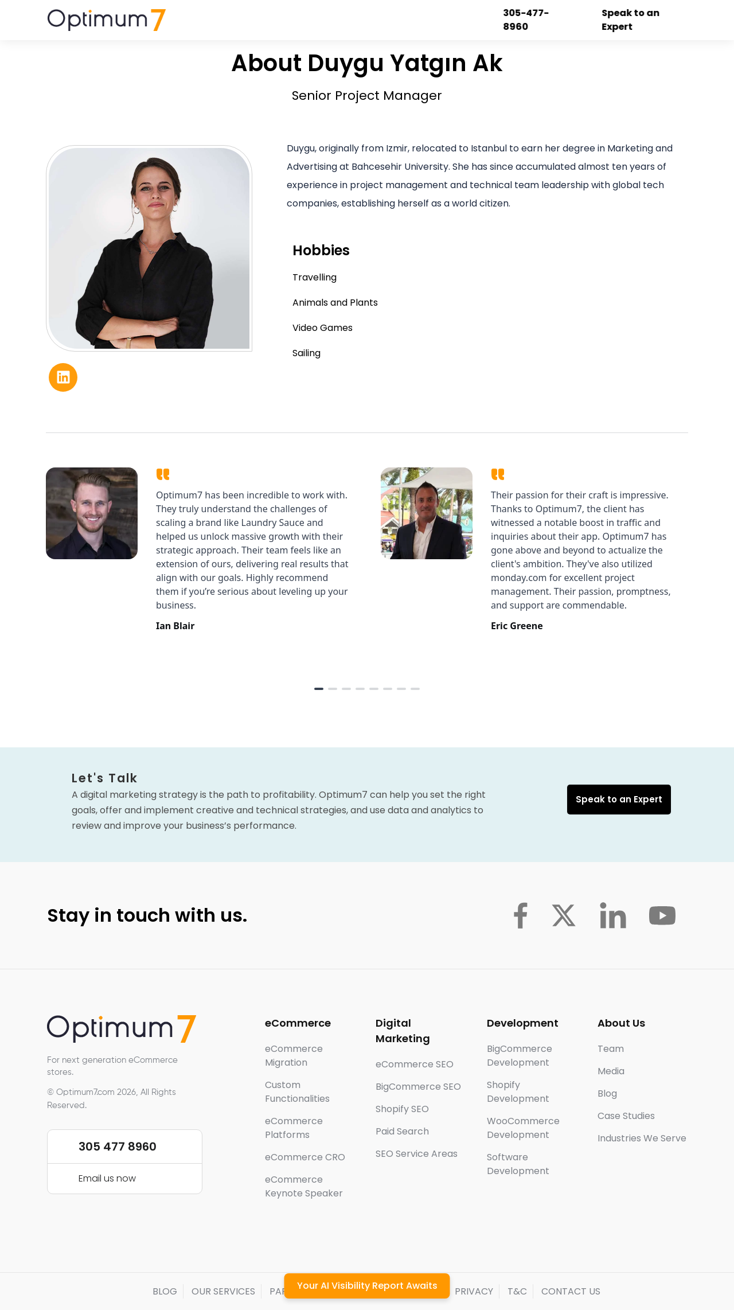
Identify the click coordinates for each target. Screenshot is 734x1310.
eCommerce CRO (305, 1157)
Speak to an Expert (631, 19)
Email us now (107, 1178)
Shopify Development (518, 1091)
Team (611, 1048)
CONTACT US (570, 1291)
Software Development (518, 1164)
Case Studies (626, 1115)
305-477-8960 (526, 19)
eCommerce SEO (415, 1064)
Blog (607, 1093)
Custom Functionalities (297, 1091)
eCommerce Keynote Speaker (304, 1186)
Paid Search (402, 1131)
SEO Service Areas (417, 1153)
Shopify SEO (402, 1109)
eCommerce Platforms (294, 1127)
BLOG (165, 1291)
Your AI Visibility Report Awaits (367, 1285)
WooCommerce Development (523, 1127)
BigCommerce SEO (418, 1086)
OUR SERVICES (223, 1291)
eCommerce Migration (294, 1055)
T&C (517, 1291)
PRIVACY (474, 1291)
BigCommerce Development (519, 1055)
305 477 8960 (118, 1147)
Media (611, 1071)
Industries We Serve (642, 1138)
